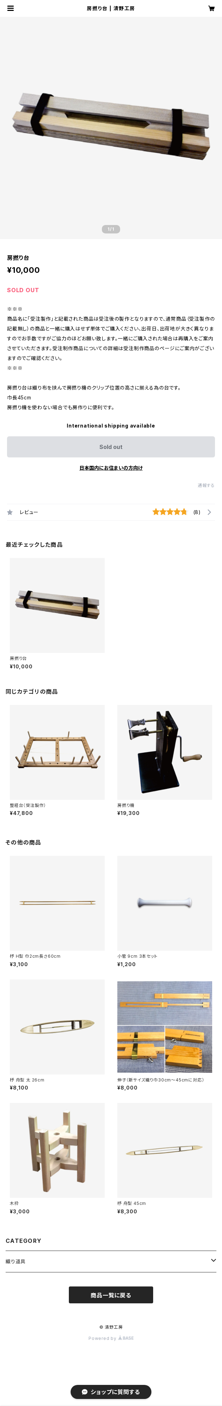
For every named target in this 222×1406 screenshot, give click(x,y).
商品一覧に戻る (111, 1295)
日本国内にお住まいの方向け (111, 468)
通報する (206, 485)
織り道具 (16, 1261)
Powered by (111, 1338)
